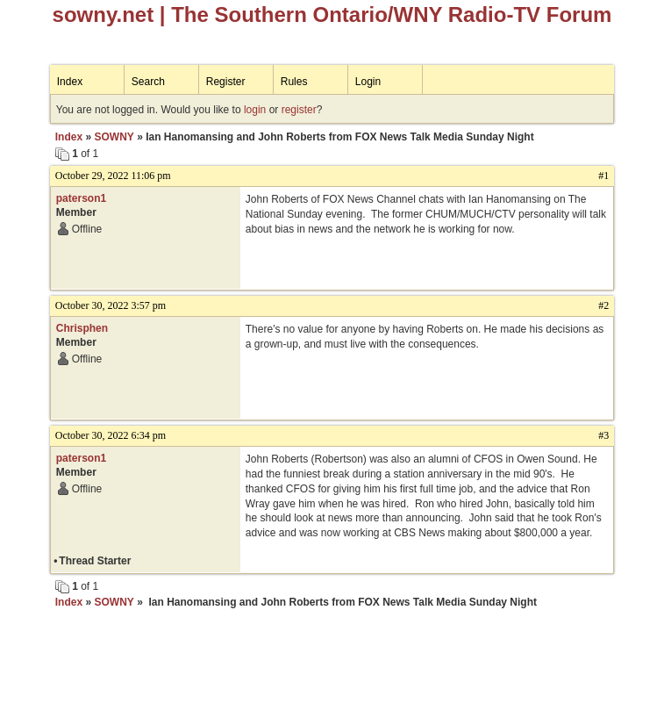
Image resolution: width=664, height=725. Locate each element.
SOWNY (113, 137)
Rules (294, 81)
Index (69, 81)
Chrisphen (82, 328)
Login (368, 81)
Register (226, 81)
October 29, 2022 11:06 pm (113, 175)
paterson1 (81, 198)
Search (148, 81)
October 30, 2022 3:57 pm (110, 305)
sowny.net (103, 14)
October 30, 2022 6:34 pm (110, 435)
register (299, 110)
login (255, 110)
